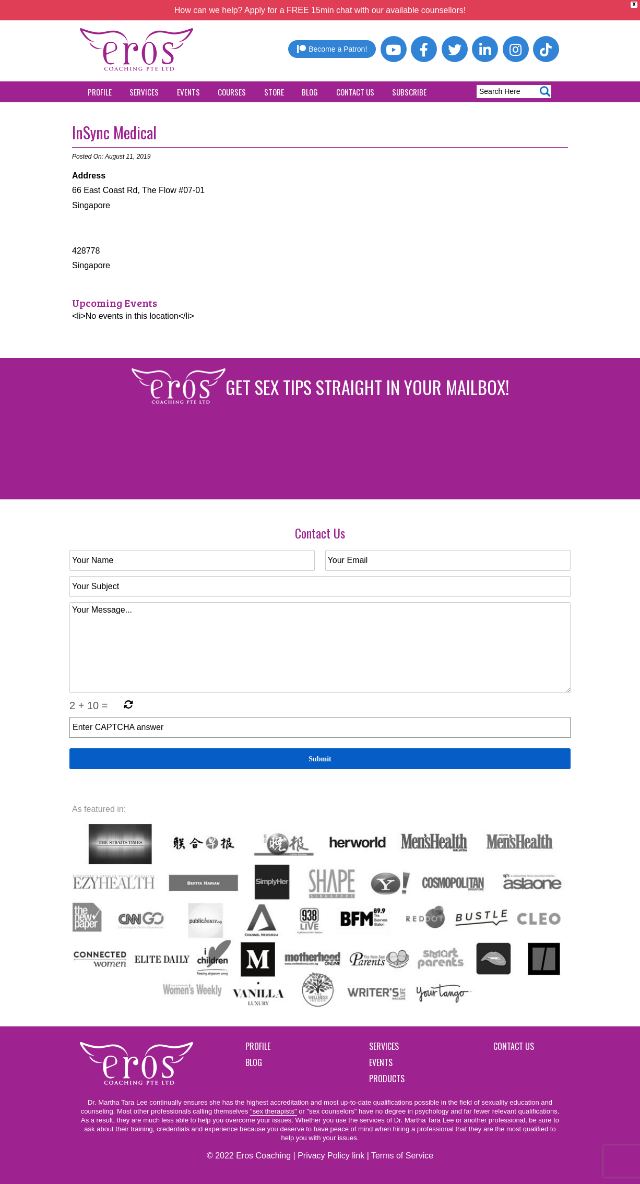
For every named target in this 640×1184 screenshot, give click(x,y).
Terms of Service (402, 1155)
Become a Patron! (332, 49)
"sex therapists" (273, 1111)
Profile (100, 92)
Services (144, 92)
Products (387, 1078)
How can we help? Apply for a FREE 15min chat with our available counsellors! (320, 10)
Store (274, 92)
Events (188, 92)
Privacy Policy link (331, 1155)
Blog (310, 92)
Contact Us (355, 92)
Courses (232, 92)
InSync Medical (114, 132)
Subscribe (409, 92)
